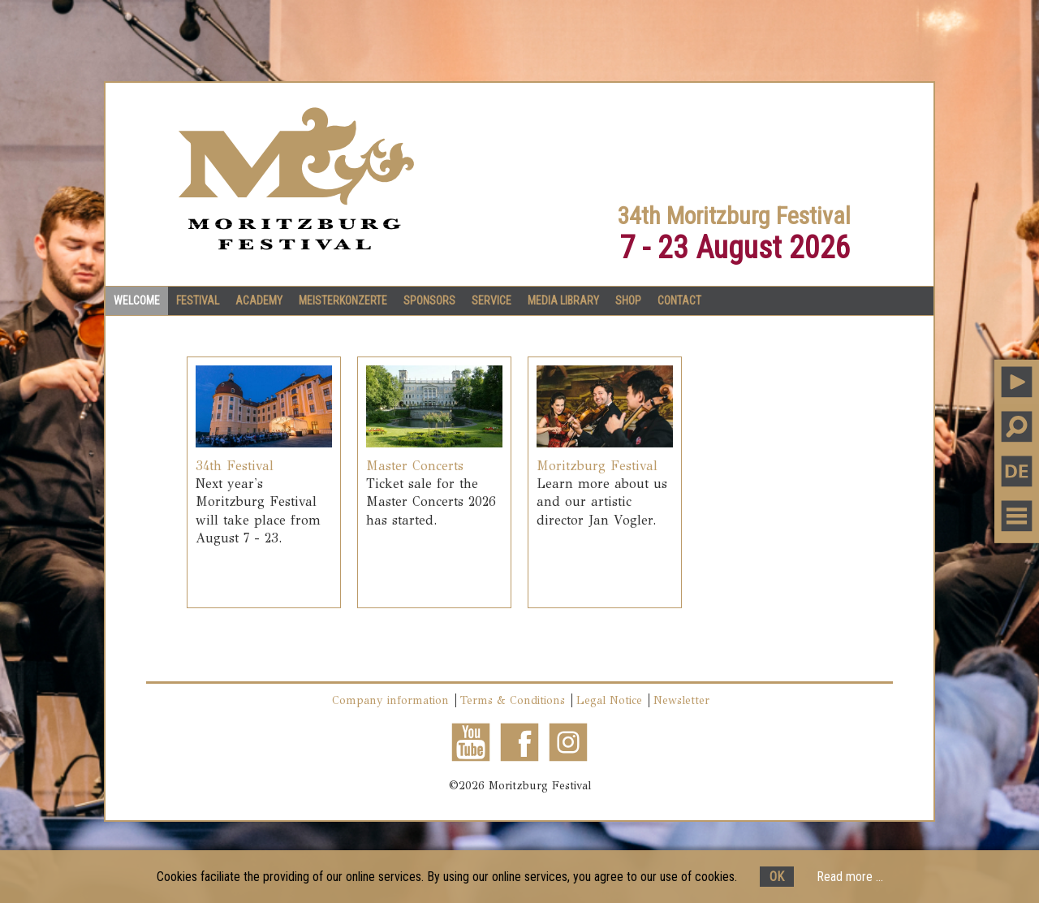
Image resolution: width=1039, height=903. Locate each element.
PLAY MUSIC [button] (1016, 382)
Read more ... (850, 876)
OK (777, 876)
